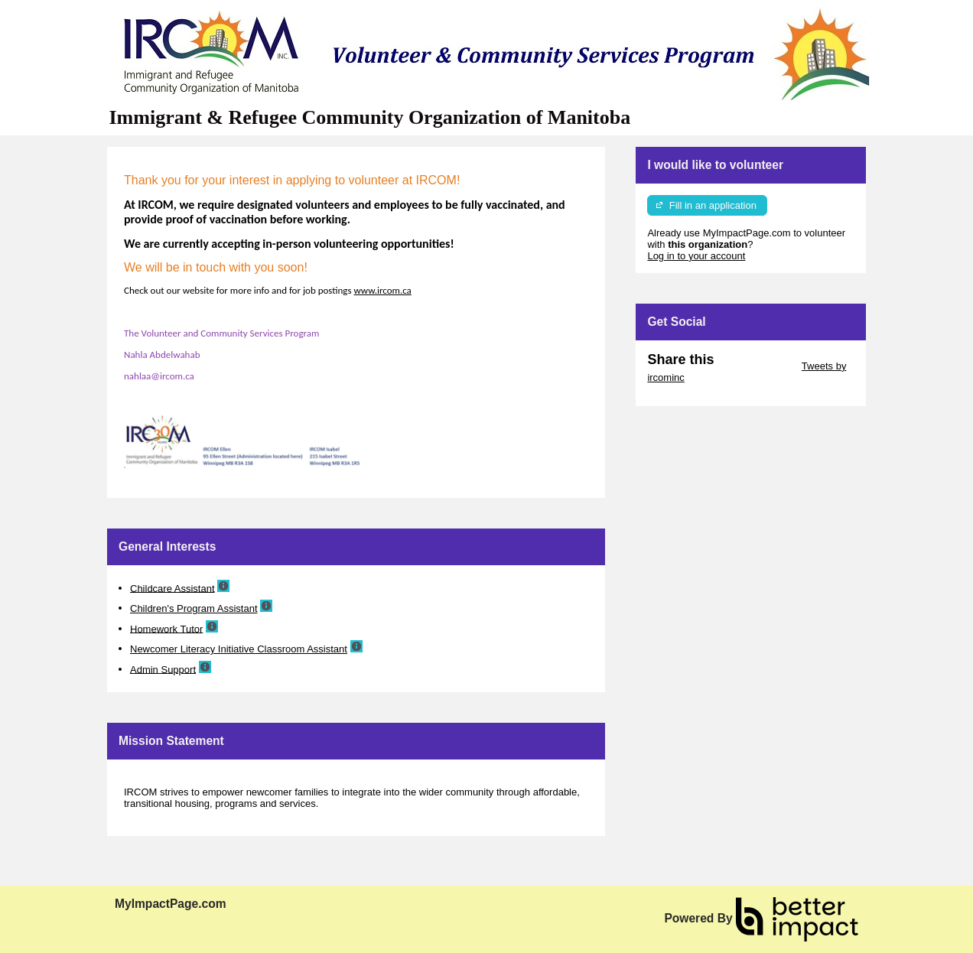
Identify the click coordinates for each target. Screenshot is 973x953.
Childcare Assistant (172, 588)
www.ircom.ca (383, 290)
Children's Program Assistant (194, 608)
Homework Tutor (166, 628)
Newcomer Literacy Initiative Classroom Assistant (238, 649)
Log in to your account (696, 256)
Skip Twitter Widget (756, 366)
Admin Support (163, 669)
